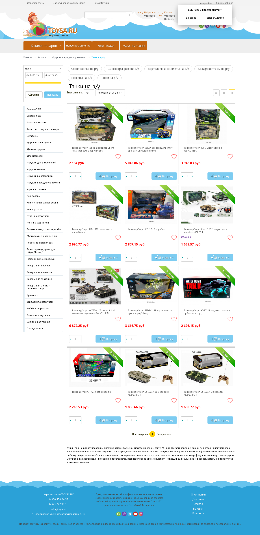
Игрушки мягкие (36, 169)
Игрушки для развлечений (41, 162)
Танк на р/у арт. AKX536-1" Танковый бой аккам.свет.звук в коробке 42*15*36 (93, 312)
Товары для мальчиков (39, 272)
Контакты (198, 513)
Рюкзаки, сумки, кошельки (41, 258)
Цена (28, 68)
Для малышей (35, 155)
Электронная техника (38, 321)
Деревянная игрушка (39, 142)
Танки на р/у (109, 78)
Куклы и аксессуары (38, 216)
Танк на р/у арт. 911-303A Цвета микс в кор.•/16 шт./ (92, 231)
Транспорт (32, 295)
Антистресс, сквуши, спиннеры (43, 129)
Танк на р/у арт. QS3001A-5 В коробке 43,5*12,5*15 (204, 393)
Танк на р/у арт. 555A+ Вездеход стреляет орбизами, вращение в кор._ (150, 149)
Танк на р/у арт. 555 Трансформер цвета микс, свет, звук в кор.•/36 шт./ (93, 149)
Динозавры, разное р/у (123, 69)
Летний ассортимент (38, 222)
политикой (180, 523)
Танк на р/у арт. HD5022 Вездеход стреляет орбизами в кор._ (207, 312)
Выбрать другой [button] (215, 17)
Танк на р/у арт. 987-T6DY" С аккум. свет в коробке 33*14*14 (205, 231)
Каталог (42, 57)
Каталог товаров (44, 45)
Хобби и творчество (38, 308)
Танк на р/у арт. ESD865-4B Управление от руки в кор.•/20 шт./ (150, 312)
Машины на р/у (81, 78)
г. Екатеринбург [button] (205, 3)
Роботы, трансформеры (40, 242)
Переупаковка (35, 328)
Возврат (198, 508)
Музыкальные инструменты (42, 236)
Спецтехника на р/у (84, 69)
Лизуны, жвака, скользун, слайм (44, 229)
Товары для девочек (38, 265)
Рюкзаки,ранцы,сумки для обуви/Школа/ (41, 251)
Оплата (198, 504)
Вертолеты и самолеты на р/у (168, 69)
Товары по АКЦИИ (133, 45)
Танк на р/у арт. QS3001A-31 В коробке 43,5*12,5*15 (148, 393)
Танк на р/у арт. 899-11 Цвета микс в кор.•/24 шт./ (203, 149)
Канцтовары (33, 196)
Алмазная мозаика (37, 122)
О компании (198, 494)
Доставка (198, 499)
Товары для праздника (39, 278)
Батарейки (32, 135)
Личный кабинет (224, 3)
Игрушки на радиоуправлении (69, 57)
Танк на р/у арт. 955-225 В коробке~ (147, 229)
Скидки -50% (34, 109)
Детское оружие (36, 149)
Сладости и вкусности (39, 315)
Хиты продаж (106, 45)
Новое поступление (78, 45)
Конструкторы (34, 209)
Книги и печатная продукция (42, 202)
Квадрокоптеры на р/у (213, 69)
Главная (27, 57)
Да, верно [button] (191, 17)
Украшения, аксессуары (40, 301)
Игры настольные (36, 189)
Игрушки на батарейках (40, 175)
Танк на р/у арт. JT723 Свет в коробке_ (92, 392)
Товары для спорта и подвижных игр (38, 287)
